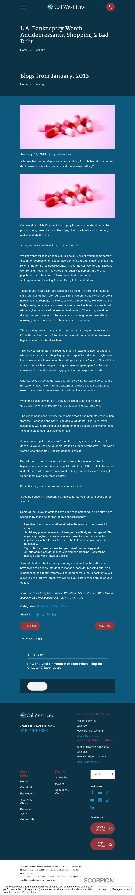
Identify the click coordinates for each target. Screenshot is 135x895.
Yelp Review (103, 844)
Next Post (105, 625)
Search (96, 774)
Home (24, 781)
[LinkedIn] (92, 808)
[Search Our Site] (112, 774)
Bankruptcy (27, 793)
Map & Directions (87, 736)
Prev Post (30, 625)
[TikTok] (108, 800)
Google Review (103, 828)
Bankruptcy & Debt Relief (52, 606)
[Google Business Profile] (100, 792)
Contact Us (27, 819)
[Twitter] (108, 792)
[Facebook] (92, 792)
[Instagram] (100, 800)
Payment (60, 783)
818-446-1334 (34, 730)
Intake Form (62, 777)
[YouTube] (92, 800)
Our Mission (27, 787)
